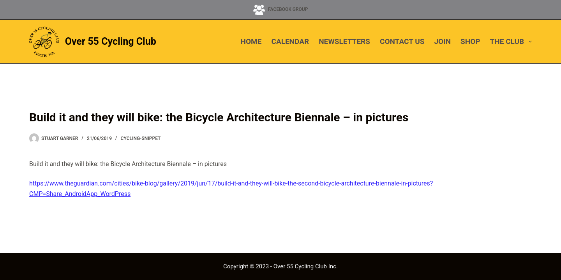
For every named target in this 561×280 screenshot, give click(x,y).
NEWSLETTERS (344, 41)
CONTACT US (402, 41)
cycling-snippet (141, 138)
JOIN (442, 41)
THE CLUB (511, 41)
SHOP (470, 41)
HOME (251, 41)
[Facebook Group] (280, 10)
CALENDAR (290, 41)
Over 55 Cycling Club (110, 41)
